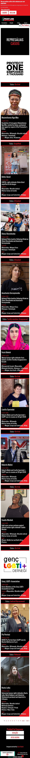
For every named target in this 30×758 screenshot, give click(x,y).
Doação (11, 23)
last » (27, 720)
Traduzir (26, 25)
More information (5, 9)
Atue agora (15, 737)
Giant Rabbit (20, 747)
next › (23, 720)
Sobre (18, 23)
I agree (4, 12)
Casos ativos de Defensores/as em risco (22, 753)
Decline (12, 12)
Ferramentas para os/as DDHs (4, 25)
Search (25, 23)
